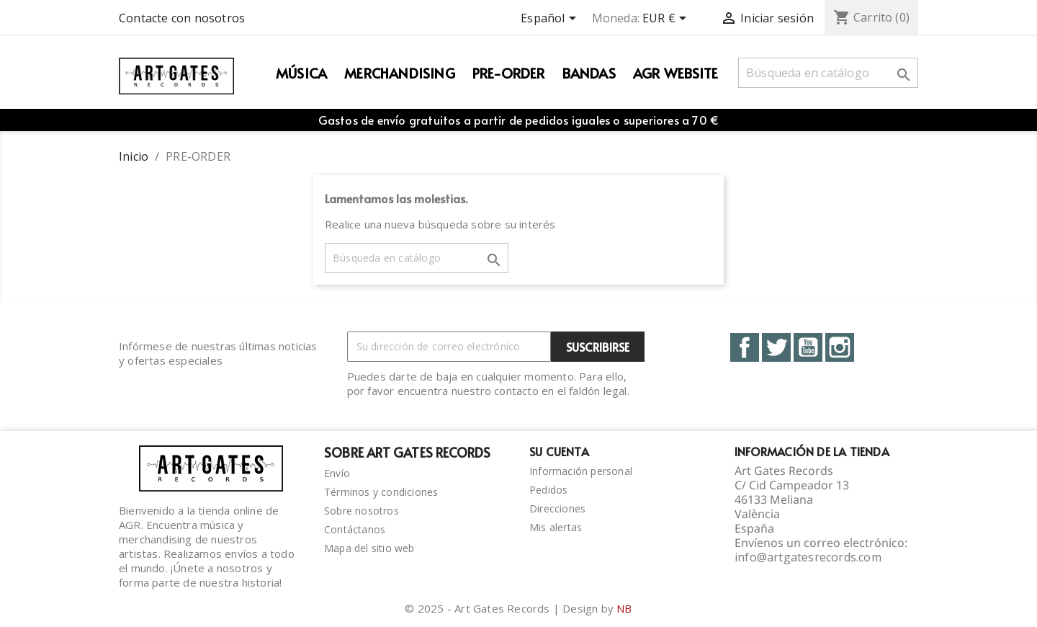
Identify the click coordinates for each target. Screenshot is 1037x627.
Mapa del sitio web (369, 548)
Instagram (839, 347)
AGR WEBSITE (675, 72)
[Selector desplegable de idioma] (550, 19)
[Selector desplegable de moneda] (666, 19)
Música (301, 72)
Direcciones (557, 508)
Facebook (744, 347)
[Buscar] (828, 73)
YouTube (808, 347)
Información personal (580, 471)
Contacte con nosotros (182, 18)
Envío (337, 473)
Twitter (776, 347)
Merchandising (399, 72)
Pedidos (548, 490)
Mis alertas (555, 527)
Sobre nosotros (361, 510)
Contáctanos (354, 529)
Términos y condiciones (381, 492)
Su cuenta (559, 451)
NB (624, 608)
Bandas (589, 72)
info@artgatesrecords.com (808, 557)
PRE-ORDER (508, 72)
